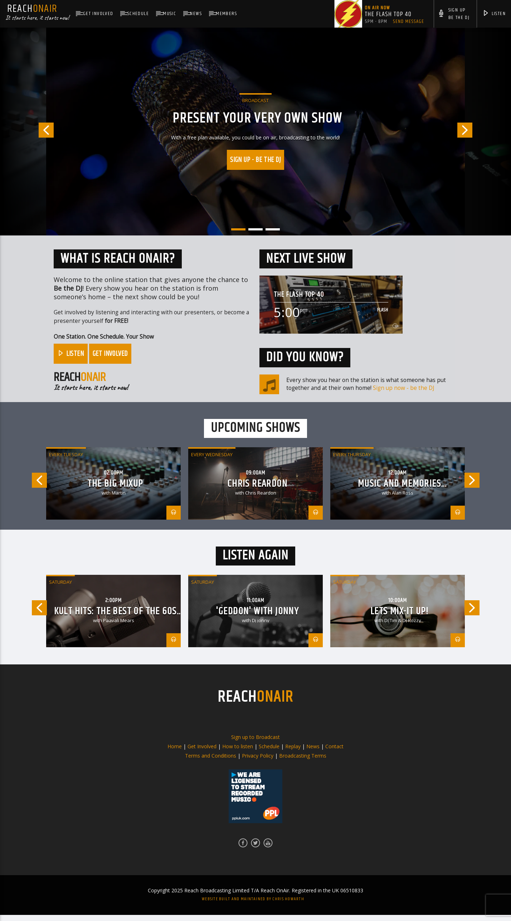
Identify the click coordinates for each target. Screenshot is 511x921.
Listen (494, 14)
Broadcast (255, 100)
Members (226, 14)
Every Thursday (352, 460)
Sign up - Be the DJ (255, 159)
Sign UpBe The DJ (454, 15)
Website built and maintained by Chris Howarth (253, 905)
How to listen (237, 752)
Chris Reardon (257, 489)
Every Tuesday (66, 460)
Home (174, 752)
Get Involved (98, 14)
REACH (255, 702)
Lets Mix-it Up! (399, 617)
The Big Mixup (115, 489)
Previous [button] (27, 131)
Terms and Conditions (210, 761)
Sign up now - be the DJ (403, 388)
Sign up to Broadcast (255, 743)
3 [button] (273, 229)
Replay (293, 752)
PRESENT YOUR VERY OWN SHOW (257, 118)
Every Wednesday (212, 460)
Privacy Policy (257, 761)
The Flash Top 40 (299, 295)
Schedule (138, 14)
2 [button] (255, 229)
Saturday (60, 588)
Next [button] (484, 131)
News (196, 14)
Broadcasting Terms (302, 761)
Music (169, 14)
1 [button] (238, 229)
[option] (255, 131)
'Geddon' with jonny (257, 617)
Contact (334, 752)
